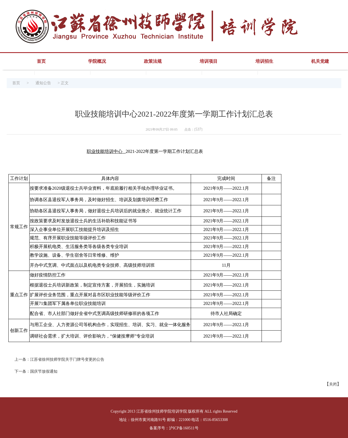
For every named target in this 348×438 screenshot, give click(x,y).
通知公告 (43, 83)
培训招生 (264, 61)
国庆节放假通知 (43, 371)
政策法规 (153, 61)
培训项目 (209, 61)
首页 (41, 61)
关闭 (333, 384)
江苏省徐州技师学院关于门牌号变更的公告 (67, 359)
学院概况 (97, 61)
